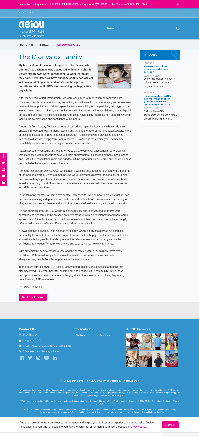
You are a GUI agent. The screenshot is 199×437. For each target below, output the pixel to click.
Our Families (46, 48)
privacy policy (139, 431)
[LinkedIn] (55, 363)
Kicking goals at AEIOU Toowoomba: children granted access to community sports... (157, 103)
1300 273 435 (27, 12)
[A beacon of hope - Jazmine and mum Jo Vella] (158, 363)
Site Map (80, 340)
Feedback (105, 340)
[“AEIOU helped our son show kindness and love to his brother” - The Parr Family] (171, 363)
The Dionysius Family (68, 48)
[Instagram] (38, 363)
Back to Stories (32, 302)
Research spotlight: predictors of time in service (156, 72)
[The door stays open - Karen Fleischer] (145, 346)
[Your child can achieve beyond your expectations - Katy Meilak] (158, 346)
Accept (170, 429)
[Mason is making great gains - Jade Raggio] (132, 346)
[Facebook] (22, 363)
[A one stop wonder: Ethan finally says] (145, 363)
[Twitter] (30, 363)
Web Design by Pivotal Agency (121, 385)
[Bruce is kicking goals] (171, 346)
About (32, 48)
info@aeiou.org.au (32, 345)
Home (22, 48)
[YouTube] (46, 363)
